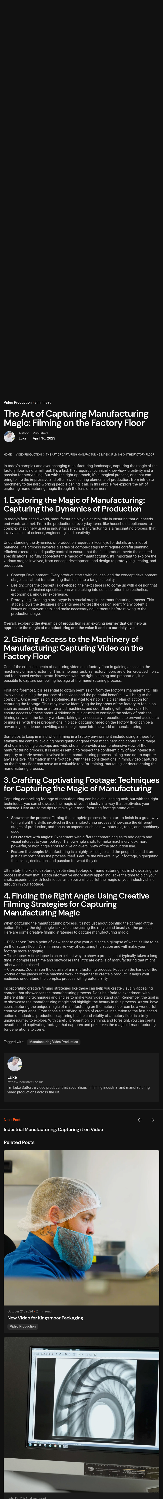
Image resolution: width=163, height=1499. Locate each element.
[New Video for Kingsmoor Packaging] (81, 1227)
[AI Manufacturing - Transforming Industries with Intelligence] (81, 1414)
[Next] (152, 1119)
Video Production (18, 386)
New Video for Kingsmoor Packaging (45, 1318)
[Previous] (139, 1119)
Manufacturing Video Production (54, 1042)
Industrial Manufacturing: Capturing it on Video (53, 1129)
